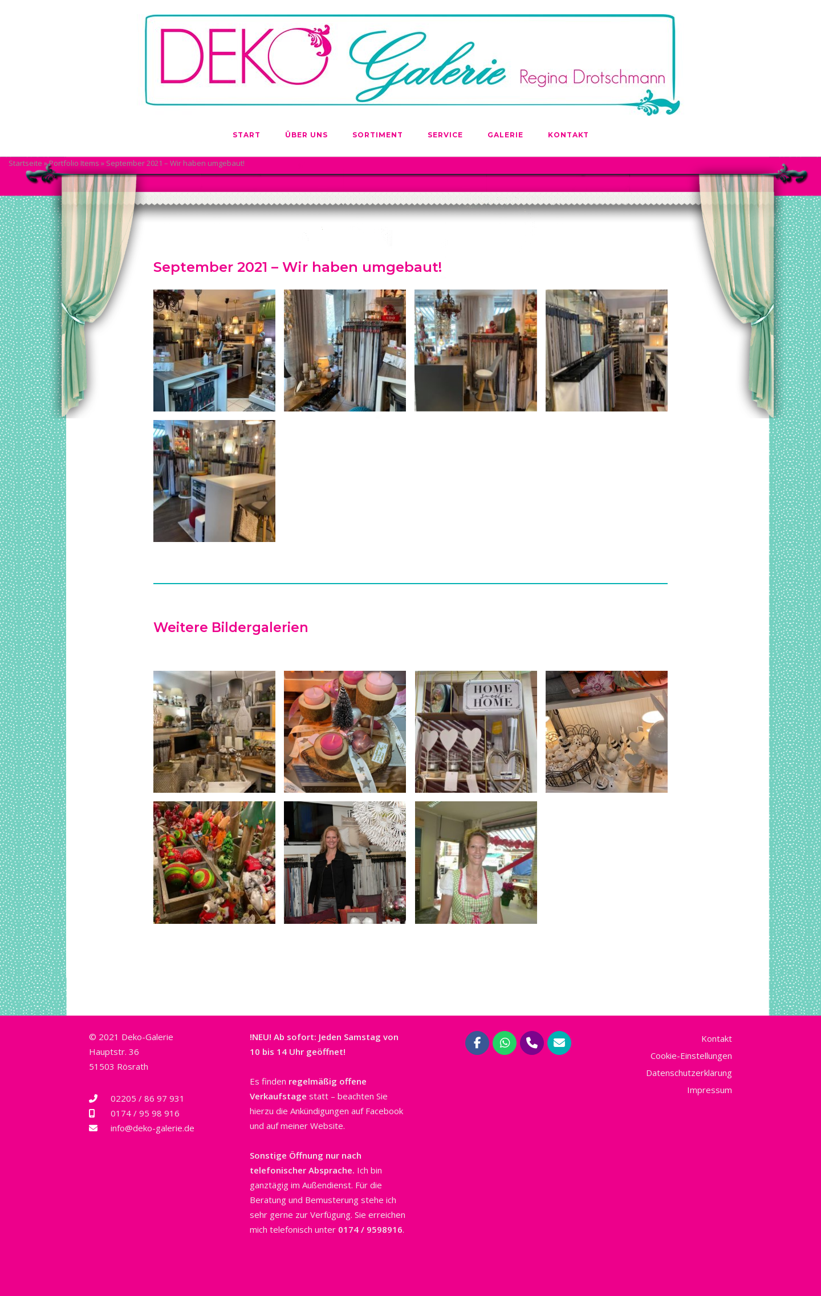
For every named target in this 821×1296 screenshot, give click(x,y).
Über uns (306, 135)
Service (445, 135)
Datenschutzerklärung (689, 1072)
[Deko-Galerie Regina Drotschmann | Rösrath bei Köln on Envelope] (559, 1043)
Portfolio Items (74, 163)
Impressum (709, 1089)
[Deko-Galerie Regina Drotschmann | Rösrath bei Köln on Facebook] (477, 1043)
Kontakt (568, 135)
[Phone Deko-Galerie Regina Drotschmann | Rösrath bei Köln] (532, 1043)
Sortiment (377, 135)
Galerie (505, 135)
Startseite (25, 163)
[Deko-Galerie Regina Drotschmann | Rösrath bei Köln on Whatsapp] (505, 1043)
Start (247, 135)
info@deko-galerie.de (152, 1128)
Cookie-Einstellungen (691, 1055)
